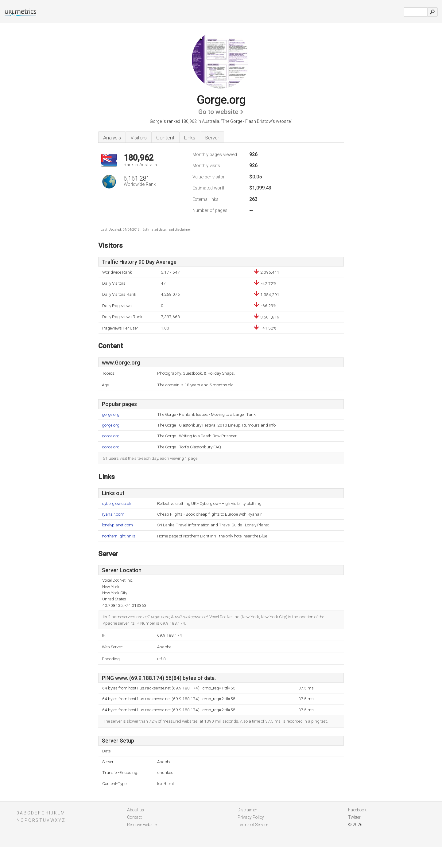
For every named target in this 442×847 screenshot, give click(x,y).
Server (212, 138)
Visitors (138, 138)
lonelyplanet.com (117, 525)
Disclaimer (247, 809)
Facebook (357, 809)
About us (135, 809)
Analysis (112, 138)
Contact (134, 817)
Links (189, 138)
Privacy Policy (251, 817)
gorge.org (110, 414)
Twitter (354, 817)
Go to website (218, 111)
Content (165, 138)
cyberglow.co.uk (116, 503)
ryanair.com (113, 514)
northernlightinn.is (118, 536)
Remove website (142, 824)
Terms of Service (253, 824)
